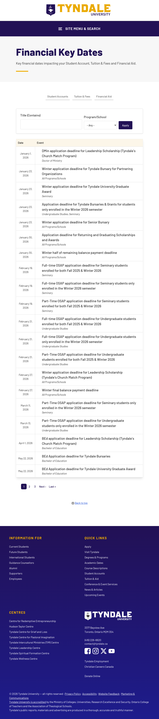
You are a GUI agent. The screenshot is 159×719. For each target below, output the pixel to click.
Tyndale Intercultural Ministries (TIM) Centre (34, 642)
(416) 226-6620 (93, 640)
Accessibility (89, 693)
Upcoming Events (95, 594)
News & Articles (93, 589)
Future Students (18, 552)
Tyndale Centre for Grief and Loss (28, 631)
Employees (15, 578)
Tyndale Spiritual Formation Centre (29, 653)
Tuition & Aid (92, 578)
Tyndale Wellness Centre (23, 658)
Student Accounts (57, 96)
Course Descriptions (96, 568)
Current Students (19, 546)
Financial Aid (104, 96)
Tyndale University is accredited (27, 702)
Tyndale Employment (97, 661)
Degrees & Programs (96, 557)
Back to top (81, 502)
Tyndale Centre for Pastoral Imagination (31, 637)
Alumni (13, 568)
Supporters (15, 573)
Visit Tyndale (92, 552)
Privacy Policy (73, 693)
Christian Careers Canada (99, 666)
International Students (22, 557)
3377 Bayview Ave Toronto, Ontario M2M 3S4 (99, 629)
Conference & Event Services (101, 584)
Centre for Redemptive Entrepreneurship (32, 621)
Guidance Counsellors (21, 562)
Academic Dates (94, 562)
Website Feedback (109, 693)
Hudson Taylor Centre (21, 626)
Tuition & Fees (82, 96)
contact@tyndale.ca (96, 643)
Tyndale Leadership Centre (24, 647)
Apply (88, 546)
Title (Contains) (30, 115)
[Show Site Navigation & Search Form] (79, 28)
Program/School (95, 117)
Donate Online (92, 676)
